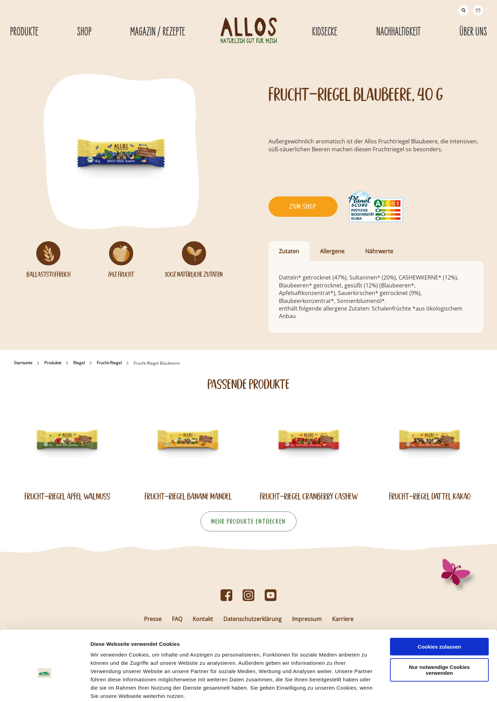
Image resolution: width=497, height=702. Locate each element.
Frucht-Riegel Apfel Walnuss (67, 496)
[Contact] (478, 10)
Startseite (23, 363)
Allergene (332, 251)
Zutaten (289, 251)
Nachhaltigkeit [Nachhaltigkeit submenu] (398, 32)
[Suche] (463, 10)
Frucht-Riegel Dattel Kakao (430, 496)
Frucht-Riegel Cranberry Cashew (309, 496)
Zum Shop (302, 206)
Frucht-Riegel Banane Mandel (188, 496)
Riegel (79, 363)
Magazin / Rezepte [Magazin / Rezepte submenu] (157, 32)
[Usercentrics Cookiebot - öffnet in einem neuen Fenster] (44, 688)
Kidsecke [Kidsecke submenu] (324, 32)
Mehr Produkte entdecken (248, 521)
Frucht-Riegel (109, 363)
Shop (84, 32)
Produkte (52, 363)
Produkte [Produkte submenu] (24, 32)
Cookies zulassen (439, 611)
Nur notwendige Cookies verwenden (439, 634)
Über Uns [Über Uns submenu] (473, 32)
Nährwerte (379, 251)
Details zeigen (367, 688)
